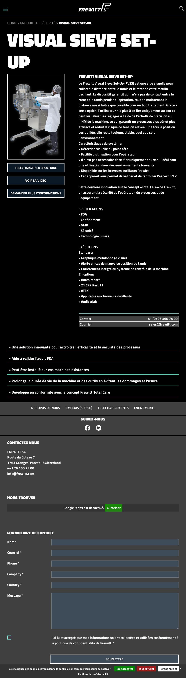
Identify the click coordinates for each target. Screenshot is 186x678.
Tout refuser (146, 669)
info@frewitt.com (20, 473)
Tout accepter (124, 669)
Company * (15, 574)
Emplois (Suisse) (78, 407)
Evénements (144, 407)
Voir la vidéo (35, 180)
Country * (14, 584)
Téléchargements (113, 407)
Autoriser (114, 508)
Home (12, 23)
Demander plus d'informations (36, 193)
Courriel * (14, 552)
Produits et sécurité (37, 23)
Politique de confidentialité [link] (93, 674)
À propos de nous (45, 407)
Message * (15, 595)
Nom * (12, 542)
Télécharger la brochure (36, 167)
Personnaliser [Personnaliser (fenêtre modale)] (168, 669)
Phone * (13, 563)
